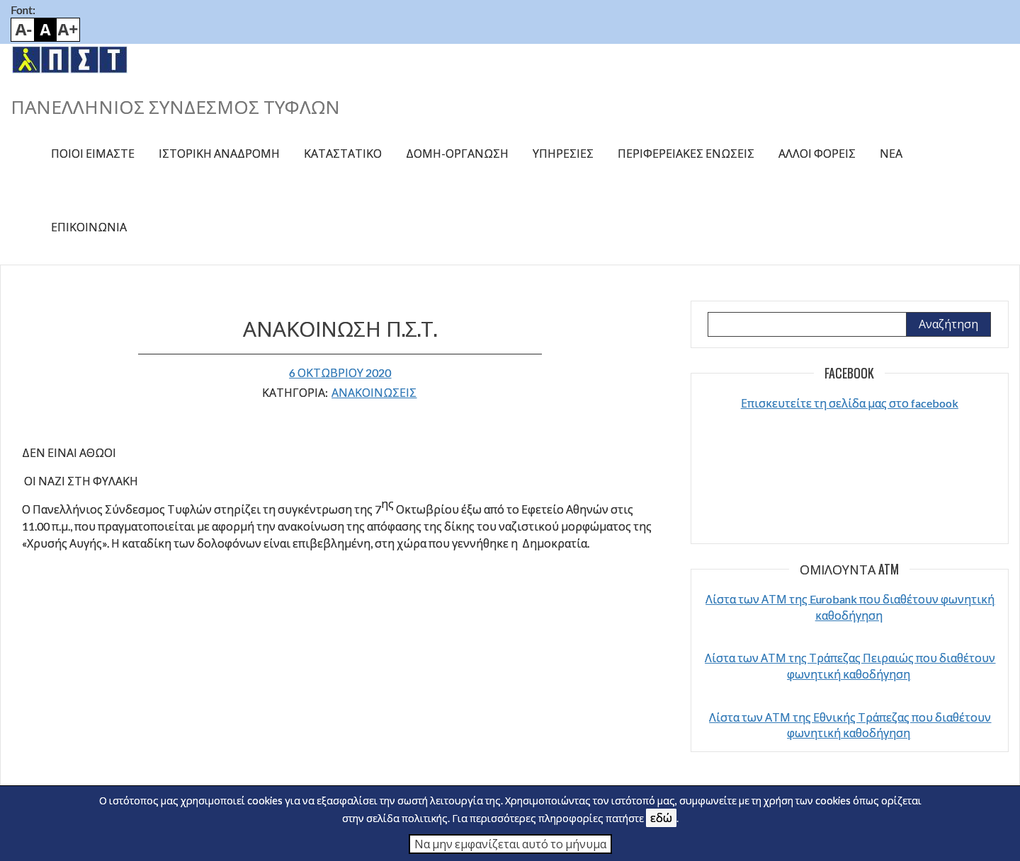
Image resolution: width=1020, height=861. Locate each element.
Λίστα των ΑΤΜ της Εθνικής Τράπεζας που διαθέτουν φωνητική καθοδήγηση (850, 724)
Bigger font (68, 30)
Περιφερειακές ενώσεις (686, 153)
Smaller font (23, 30)
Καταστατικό (343, 153)
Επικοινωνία (89, 226)
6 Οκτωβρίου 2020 (340, 372)
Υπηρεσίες (563, 153)
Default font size (45, 30)
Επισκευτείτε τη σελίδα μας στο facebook (849, 403)
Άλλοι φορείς (817, 153)
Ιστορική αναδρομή (219, 153)
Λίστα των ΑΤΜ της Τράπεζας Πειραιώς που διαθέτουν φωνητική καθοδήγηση (850, 665)
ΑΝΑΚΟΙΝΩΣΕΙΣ (374, 392)
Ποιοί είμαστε (93, 153)
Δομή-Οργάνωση (457, 153)
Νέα (891, 153)
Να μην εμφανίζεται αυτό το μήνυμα (510, 843)
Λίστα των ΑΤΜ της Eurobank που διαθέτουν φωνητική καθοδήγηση (850, 606)
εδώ (661, 817)
